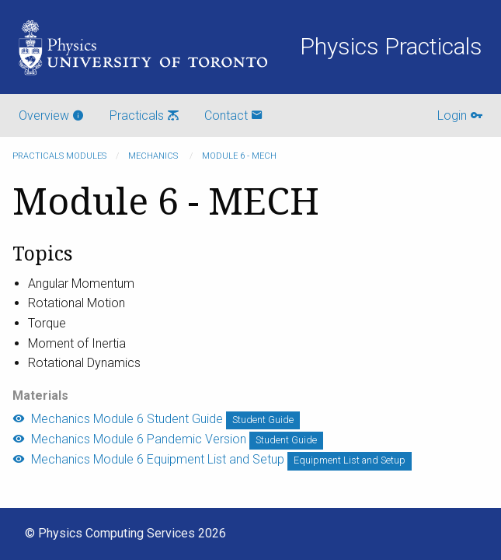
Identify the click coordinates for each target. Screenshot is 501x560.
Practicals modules (59, 156)
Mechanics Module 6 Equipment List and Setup (148, 459)
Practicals (144, 115)
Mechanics (154, 156)
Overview (52, 115)
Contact (233, 115)
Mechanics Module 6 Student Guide (117, 418)
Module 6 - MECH (239, 156)
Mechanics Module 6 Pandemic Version (129, 439)
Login (459, 115)
